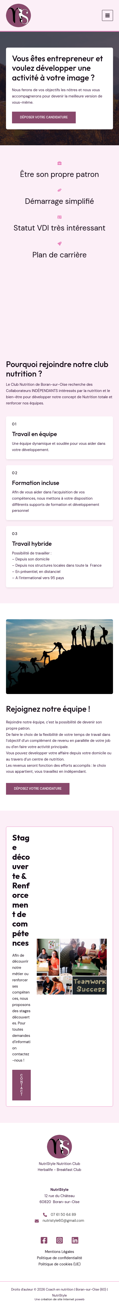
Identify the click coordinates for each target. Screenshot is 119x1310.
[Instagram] (59, 1240)
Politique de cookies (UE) (59, 1264)
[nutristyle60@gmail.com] (59, 1221)
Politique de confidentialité (59, 1258)
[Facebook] (44, 1240)
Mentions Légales (59, 1251)
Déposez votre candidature (38, 789)
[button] (44, 118)
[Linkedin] (75, 1240)
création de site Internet (57, 1299)
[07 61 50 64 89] (59, 1215)
